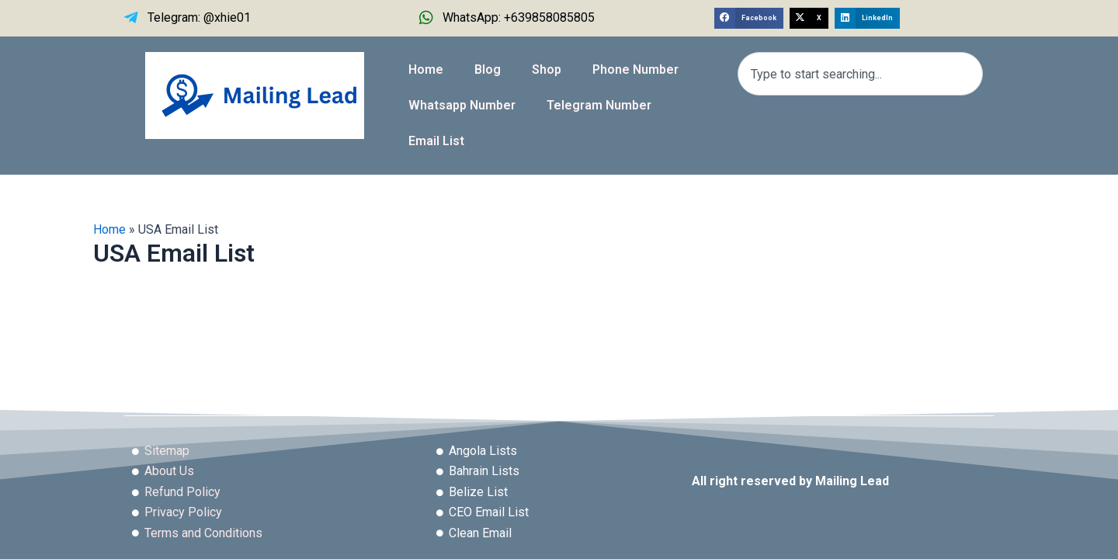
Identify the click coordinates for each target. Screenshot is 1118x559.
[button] (748, 18)
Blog (487, 69)
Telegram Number (599, 105)
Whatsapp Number (462, 105)
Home (425, 69)
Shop (546, 69)
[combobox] (860, 73)
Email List (436, 141)
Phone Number (635, 69)
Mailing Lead (852, 481)
